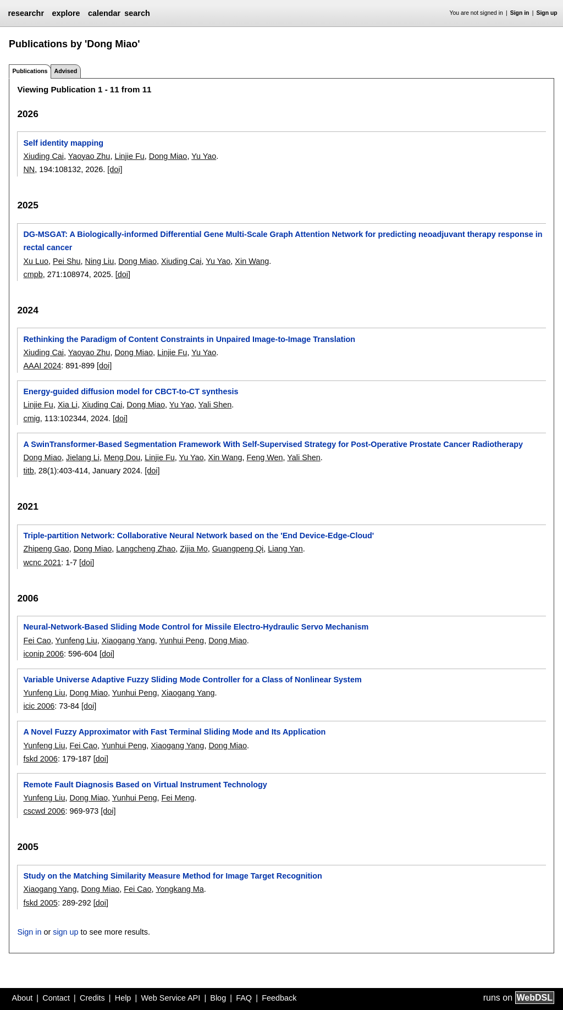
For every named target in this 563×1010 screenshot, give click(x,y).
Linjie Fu (129, 156)
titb (28, 470)
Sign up (547, 13)
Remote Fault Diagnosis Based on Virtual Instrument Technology (145, 784)
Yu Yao (203, 156)
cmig (31, 418)
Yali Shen (215, 404)
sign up (65, 932)
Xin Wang (252, 261)
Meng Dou (122, 457)
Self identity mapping (63, 143)
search (137, 13)
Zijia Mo (193, 548)
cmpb (32, 274)
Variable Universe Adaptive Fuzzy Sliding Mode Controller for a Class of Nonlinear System (192, 679)
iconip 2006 (43, 653)
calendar (104, 13)
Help (123, 998)
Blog (218, 998)
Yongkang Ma (179, 889)
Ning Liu (99, 261)
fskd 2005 (40, 902)
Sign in (519, 13)
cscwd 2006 (44, 811)
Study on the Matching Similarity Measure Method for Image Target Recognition (172, 875)
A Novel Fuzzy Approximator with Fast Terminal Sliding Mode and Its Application (174, 731)
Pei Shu (66, 261)
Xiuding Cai (43, 156)
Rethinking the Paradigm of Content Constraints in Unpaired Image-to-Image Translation (189, 339)
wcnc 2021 (42, 562)
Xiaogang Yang (128, 640)
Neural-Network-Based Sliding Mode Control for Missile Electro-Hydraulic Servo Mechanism (195, 626)
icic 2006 (38, 706)
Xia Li (68, 404)
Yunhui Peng (182, 640)
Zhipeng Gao (46, 548)
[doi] (114, 169)
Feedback (279, 998)
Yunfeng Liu (76, 640)
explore (66, 13)
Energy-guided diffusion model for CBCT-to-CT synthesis (130, 391)
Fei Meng (177, 797)
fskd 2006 (40, 758)
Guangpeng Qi (238, 548)
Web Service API (170, 998)
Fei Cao (37, 640)
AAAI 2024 (42, 365)
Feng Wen (264, 457)
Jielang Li (83, 457)
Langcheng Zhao (145, 548)
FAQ (244, 998)
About (22, 998)
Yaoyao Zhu (89, 156)
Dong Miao (168, 156)
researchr (26, 13)
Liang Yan (285, 548)
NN (29, 169)
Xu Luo (35, 261)
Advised (65, 71)
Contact (56, 998)
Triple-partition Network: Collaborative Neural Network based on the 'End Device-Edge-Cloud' (198, 535)
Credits (92, 998)
